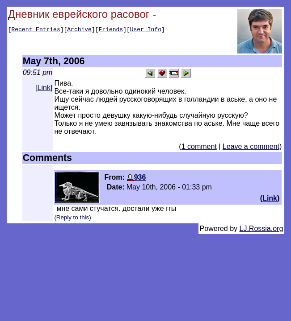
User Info (145, 30)
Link (44, 87)
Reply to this (72, 217)
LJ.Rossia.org (261, 228)
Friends (111, 30)
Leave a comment (251, 146)
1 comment (199, 146)
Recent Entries (35, 30)
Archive (79, 30)
